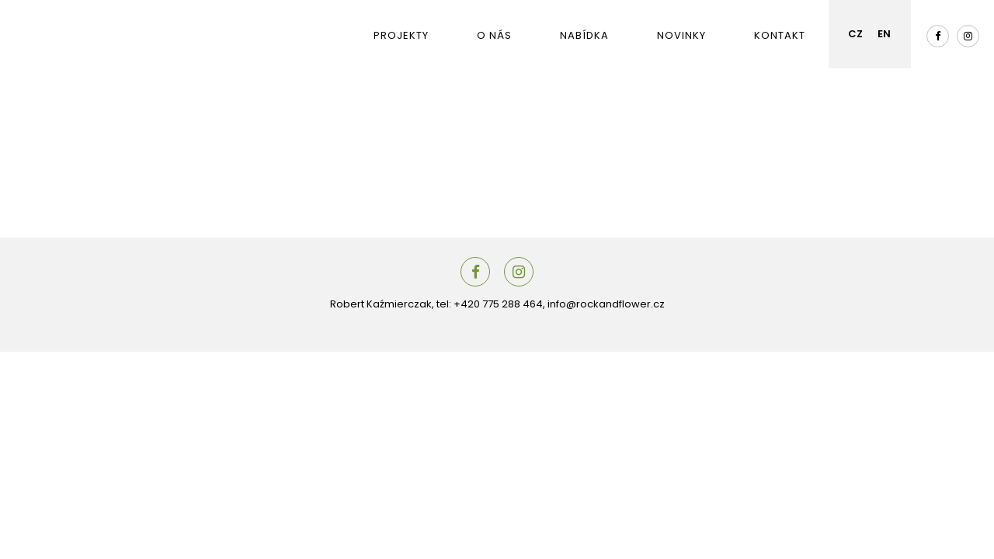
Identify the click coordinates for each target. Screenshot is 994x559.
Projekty (401, 35)
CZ (855, 33)
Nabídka (584, 35)
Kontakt (779, 35)
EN (884, 33)
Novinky (681, 35)
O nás (494, 35)
